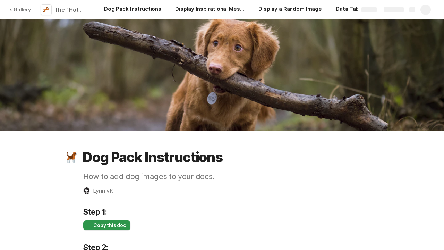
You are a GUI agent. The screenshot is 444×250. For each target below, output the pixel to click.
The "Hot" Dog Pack (70, 9)
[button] (72, 157)
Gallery (20, 9)
